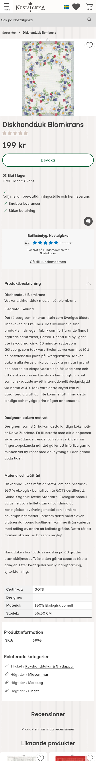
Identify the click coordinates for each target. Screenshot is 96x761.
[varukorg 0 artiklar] (89, 6)
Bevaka (48, 160)
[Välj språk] (66, 7)
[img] (90, 45)
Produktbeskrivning (48, 283)
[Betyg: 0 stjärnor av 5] (48, 133)
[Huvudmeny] (6, 6)
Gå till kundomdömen (48, 262)
